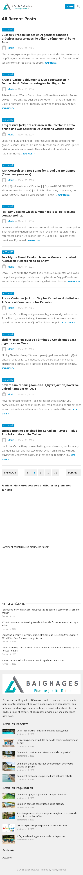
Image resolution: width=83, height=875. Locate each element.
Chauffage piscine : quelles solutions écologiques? (43, 730)
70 (55, 472)
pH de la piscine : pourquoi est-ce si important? (42, 825)
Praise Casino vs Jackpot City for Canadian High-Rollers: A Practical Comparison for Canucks (41, 300)
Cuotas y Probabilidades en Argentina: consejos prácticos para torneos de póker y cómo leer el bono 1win (38, 38)
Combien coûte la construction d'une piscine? (40, 803)
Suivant (73, 472)
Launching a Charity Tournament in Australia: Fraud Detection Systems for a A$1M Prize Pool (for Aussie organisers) (40, 636)
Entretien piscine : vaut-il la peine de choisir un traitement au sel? (47, 741)
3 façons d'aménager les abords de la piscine (41, 836)
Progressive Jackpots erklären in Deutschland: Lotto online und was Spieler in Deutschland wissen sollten (38, 126)
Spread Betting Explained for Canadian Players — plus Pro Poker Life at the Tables (39, 432)
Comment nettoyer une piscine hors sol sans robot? (44, 775)
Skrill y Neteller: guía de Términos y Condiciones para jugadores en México (39, 341)
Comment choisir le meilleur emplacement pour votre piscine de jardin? (45, 765)
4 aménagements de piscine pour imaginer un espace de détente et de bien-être (47, 815)
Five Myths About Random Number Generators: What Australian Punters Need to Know (39, 259)
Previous (10, 472)
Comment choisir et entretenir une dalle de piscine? (44, 752)
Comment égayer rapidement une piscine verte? (42, 794)
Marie (11, 48)
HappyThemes (59, 869)
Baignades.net (32, 869)
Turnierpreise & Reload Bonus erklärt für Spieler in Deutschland (33, 660)
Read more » (51, 63)
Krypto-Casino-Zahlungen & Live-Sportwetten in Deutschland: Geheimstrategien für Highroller (35, 81)
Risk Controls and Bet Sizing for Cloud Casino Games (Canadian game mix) (38, 172)
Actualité (8, 29)
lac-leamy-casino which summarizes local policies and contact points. (38, 213)
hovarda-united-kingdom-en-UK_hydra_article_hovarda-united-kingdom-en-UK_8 (40, 386)
